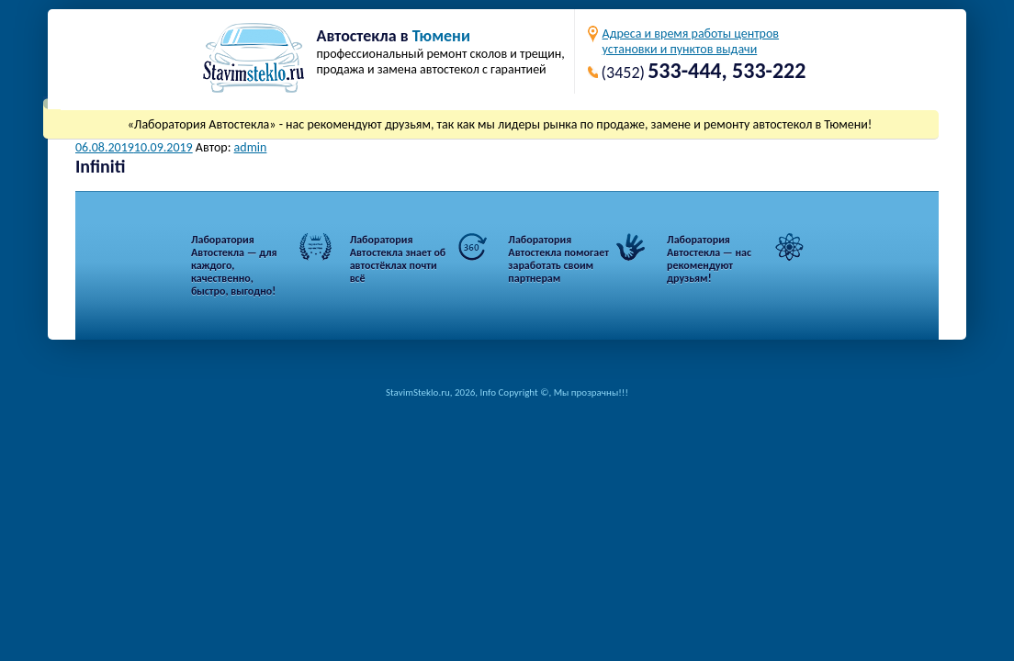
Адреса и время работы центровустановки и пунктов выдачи (691, 41)
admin (250, 147)
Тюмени (441, 36)
